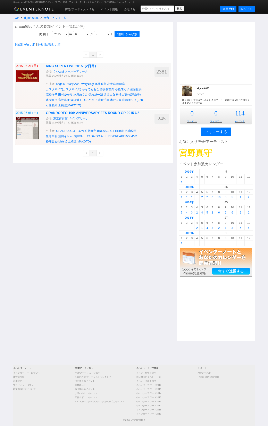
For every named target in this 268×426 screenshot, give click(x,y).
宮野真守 (64, 100)
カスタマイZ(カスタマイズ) (63, 89)
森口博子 (76, 100)
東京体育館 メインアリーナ (71, 118)
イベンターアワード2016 (148, 401)
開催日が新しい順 (48, 44)
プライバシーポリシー (24, 385)
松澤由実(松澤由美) (128, 94)
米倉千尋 (103, 100)
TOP (16, 17)
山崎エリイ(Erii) (132, 100)
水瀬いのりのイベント (86, 393)
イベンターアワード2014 (148, 393)
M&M (134, 136)
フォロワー (216, 121)
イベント (240, 121)
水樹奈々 (51, 100)
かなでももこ (90, 89)
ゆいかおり (90, 100)
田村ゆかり (65, 94)
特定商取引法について (24, 389)
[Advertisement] (216, 52)
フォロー (192, 121)
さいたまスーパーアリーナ (70, 71)
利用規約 (17, 381)
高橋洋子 (51, 94)
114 (240, 113)
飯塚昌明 (51, 136)
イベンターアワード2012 (148, 385)
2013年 (189, 217)
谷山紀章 (131, 130)
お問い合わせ (204, 373)
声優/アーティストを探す (87, 373)
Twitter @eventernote (208, 377)
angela (60, 84)
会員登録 (228, 8)
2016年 (189, 171)
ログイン (246, 8)
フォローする (216, 132)
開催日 (43, 34)
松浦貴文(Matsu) (56, 141)
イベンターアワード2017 (148, 405)
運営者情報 (18, 377)
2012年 (189, 233)
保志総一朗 (96, 94)
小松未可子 (122, 89)
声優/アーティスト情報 (79, 9)
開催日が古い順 (25, 44)
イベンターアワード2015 (148, 397)
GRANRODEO (65, 130)
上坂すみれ (73, 84)
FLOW (80, 130)
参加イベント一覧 (55, 17)
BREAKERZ (104, 130)
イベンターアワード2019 (148, 413)
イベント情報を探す (146, 373)
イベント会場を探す (146, 381)
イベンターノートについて (26, 373)
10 (219, 197)
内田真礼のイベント (85, 389)
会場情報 (129, 9)
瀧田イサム (65, 136)
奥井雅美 (100, 84)
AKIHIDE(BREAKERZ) (115, 136)
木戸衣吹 (116, 100)
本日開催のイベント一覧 (148, 377)
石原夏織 (51, 105)
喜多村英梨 (107, 89)
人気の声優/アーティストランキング (93, 377)
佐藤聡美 (136, 89)
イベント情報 (109, 9)
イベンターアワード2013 (148, 389)
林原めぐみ (80, 94)
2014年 (189, 202)
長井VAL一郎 (81, 136)
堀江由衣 (109, 94)
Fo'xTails (118, 130)
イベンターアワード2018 (148, 409)
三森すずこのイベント (86, 397)
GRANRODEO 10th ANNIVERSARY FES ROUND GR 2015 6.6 (92, 113)
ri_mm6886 (31, 17)
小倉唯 (111, 84)
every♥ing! (87, 84)
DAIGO (95, 136)
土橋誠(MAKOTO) (69, 105)
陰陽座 (120, 84)
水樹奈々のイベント (85, 381)
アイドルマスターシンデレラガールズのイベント (99, 401)
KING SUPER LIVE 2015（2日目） (72, 66)
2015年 (189, 187)
